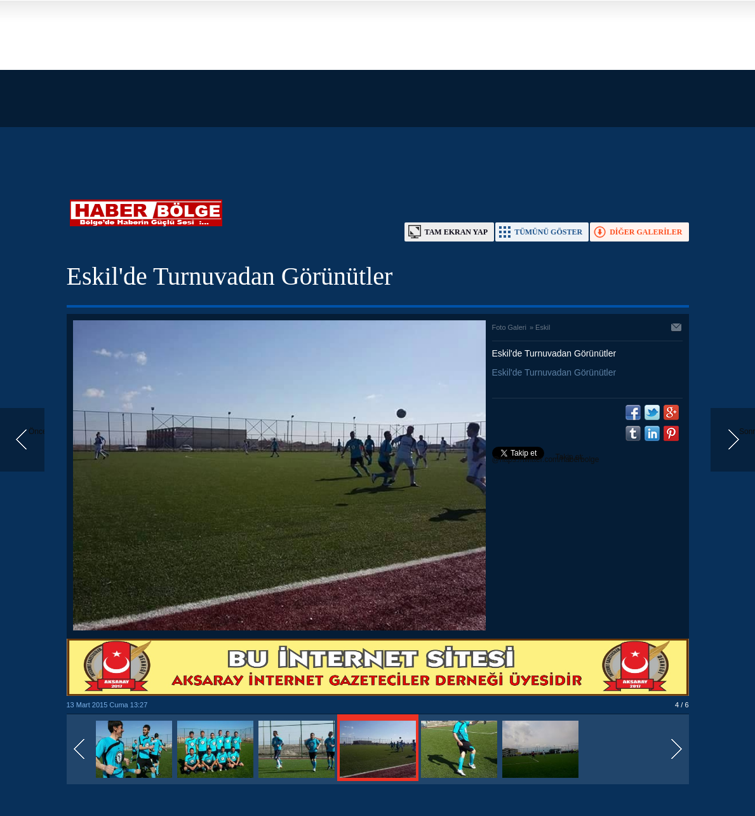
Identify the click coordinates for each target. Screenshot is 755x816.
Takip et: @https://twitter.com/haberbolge (545, 458)
